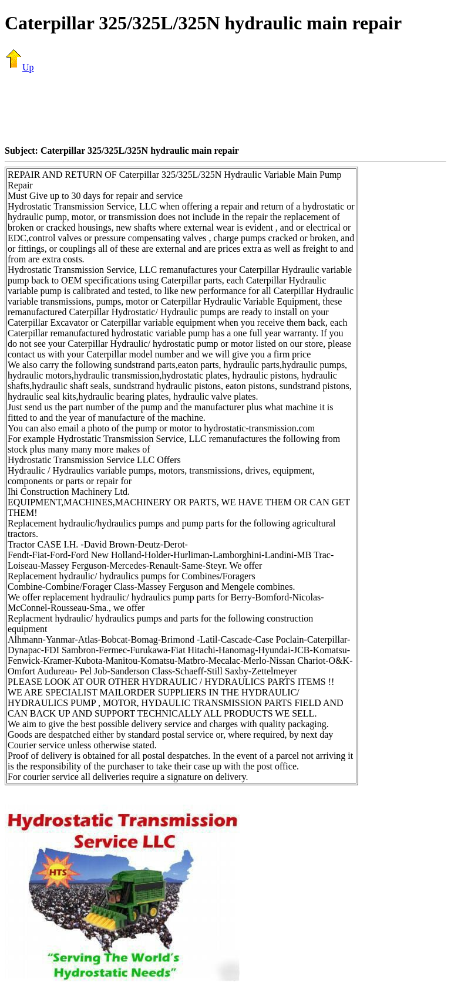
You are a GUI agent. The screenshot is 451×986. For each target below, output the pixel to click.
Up (19, 67)
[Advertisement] (225, 108)
